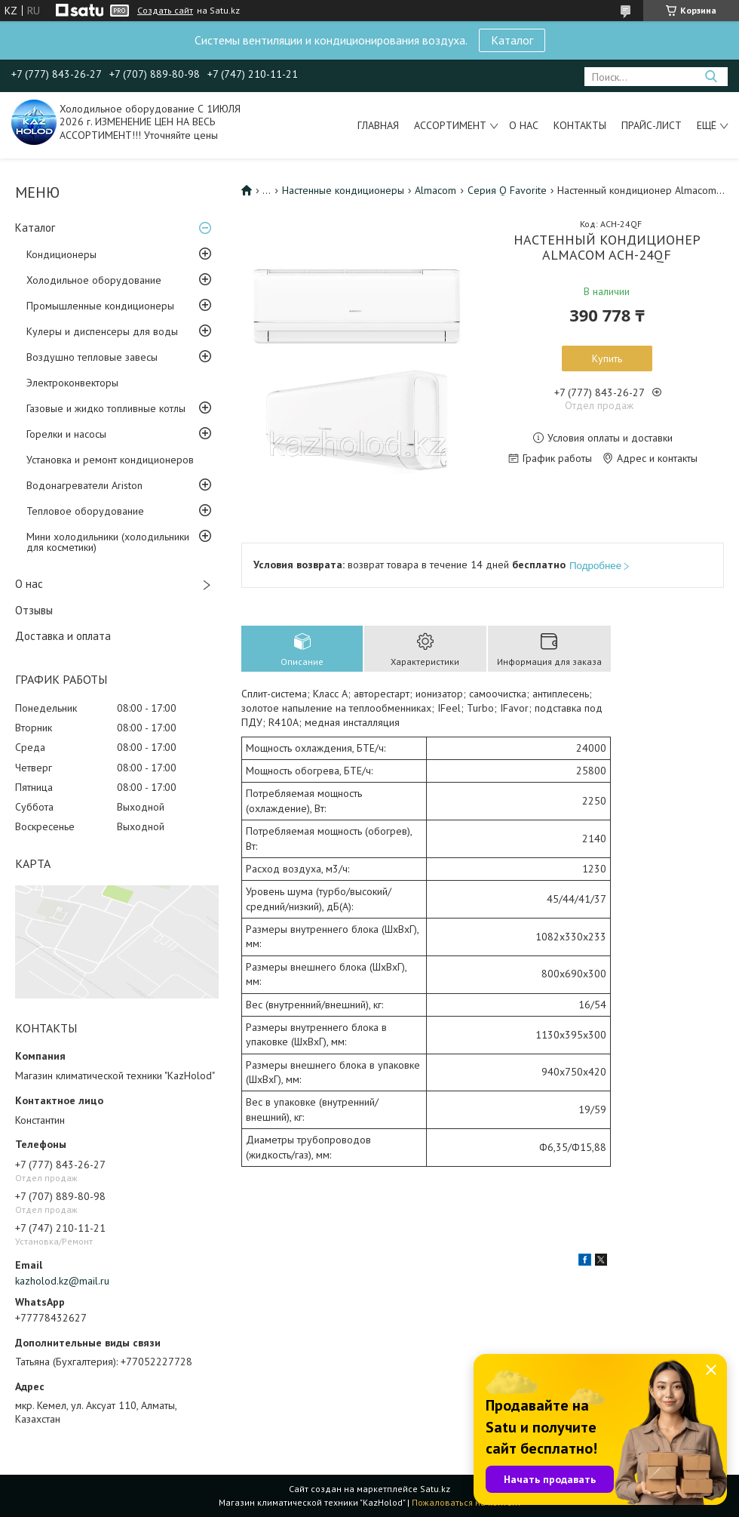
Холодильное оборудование (93, 280)
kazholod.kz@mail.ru (62, 1281)
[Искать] (711, 76)
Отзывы (34, 610)
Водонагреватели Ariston (84, 485)
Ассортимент (450, 125)
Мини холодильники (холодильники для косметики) (107, 542)
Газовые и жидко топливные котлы (106, 408)
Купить (607, 358)
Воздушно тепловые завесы (92, 357)
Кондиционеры (61, 254)
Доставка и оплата (63, 636)
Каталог (512, 40)
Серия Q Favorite (507, 190)
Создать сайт (165, 10)
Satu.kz (435, 1488)
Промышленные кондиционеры (100, 305)
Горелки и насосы (66, 434)
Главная (378, 125)
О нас (523, 125)
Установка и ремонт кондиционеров (110, 459)
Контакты (579, 125)
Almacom (435, 190)
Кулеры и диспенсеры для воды (102, 331)
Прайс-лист (651, 125)
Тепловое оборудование (85, 511)
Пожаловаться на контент (466, 1502)
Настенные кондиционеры (343, 190)
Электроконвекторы (72, 382)
